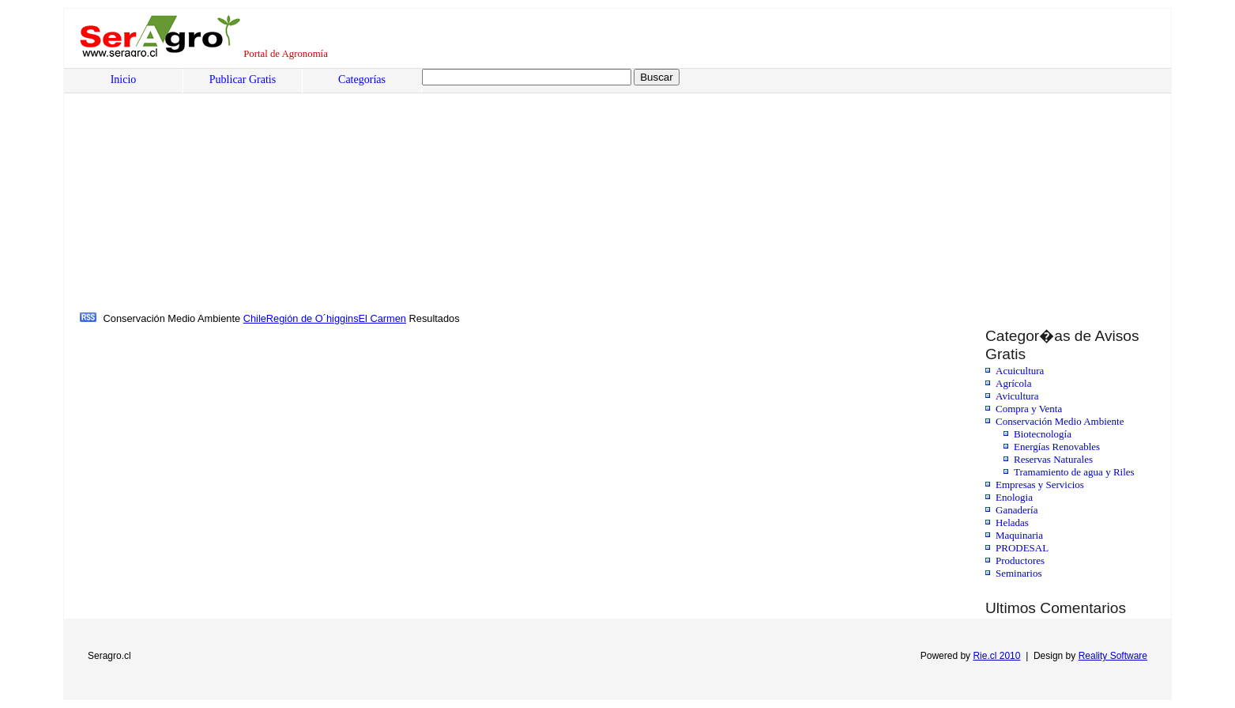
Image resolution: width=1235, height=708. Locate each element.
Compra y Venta (1029, 409)
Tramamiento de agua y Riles (1074, 472)
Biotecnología (1042, 434)
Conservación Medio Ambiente (1060, 421)
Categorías (362, 79)
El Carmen (382, 318)
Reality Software (1113, 655)
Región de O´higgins (312, 318)
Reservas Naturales (1053, 459)
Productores (1020, 560)
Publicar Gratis (242, 79)
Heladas (1012, 522)
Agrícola (1013, 383)
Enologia (1014, 497)
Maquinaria (1019, 535)
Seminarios (1019, 573)
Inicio (124, 79)
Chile (254, 318)
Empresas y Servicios (1040, 484)
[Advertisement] (558, 190)
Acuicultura (1020, 371)
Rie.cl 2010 (996, 655)
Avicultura (1017, 396)
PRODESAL (1022, 548)
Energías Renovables (1057, 446)
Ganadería (1016, 510)
